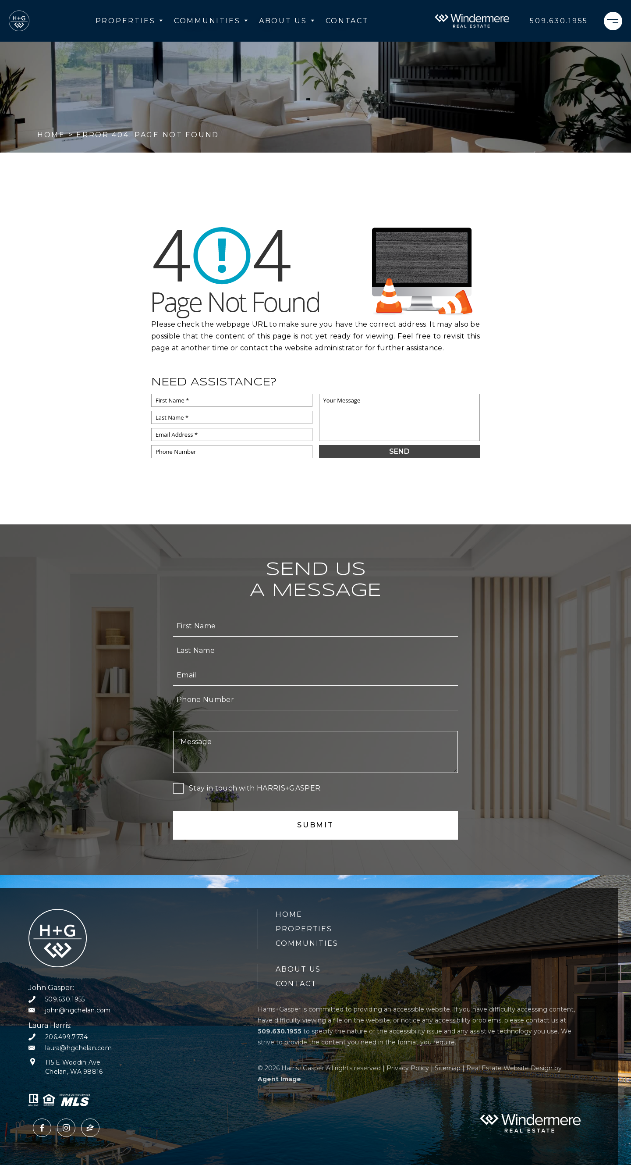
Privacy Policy (407, 1068)
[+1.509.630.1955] (559, 21)
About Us (287, 21)
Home (289, 914)
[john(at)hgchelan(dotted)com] (69, 1010)
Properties (129, 21)
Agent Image (279, 1079)
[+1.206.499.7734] (58, 1037)
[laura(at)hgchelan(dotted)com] (70, 1048)
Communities (211, 21)
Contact (347, 21)
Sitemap (448, 1068)
